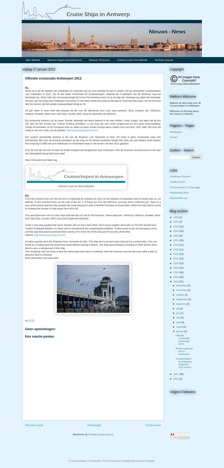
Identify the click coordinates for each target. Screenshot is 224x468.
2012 (176, 281)
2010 (176, 378)
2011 (176, 374)
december (181, 285)
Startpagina (176, 132)
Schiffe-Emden (177, 182)
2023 (176, 231)
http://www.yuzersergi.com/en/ (82, 130)
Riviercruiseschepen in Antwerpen (184, 351)
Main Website (33, 60)
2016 (176, 263)
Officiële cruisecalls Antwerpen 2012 (183, 339)
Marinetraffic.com (179, 198)
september (182, 299)
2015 (176, 267)
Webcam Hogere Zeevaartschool (64, 60)
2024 (176, 226)
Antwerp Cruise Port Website (132, 60)
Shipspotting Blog (179, 192)
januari (180, 331)
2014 (176, 272)
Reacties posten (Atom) (101, 434)
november (181, 290)
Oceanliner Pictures (180, 176)
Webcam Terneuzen (99, 60)
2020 (176, 244)
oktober (180, 294)
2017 (176, 258)
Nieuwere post (34, 425)
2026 (176, 217)
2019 (176, 249)
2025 (176, 221)
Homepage (94, 425)
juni (178, 313)
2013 (176, 277)
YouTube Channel (163, 60)
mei (178, 317)
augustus (181, 303)
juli (178, 308)
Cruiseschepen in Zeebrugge (185, 187)
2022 (176, 235)
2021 (176, 240)
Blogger (151, 460)
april (178, 322)
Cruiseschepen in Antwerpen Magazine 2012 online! (184, 363)
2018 (176, 254)
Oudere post (153, 425)
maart (179, 326)
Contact (174, 137)
